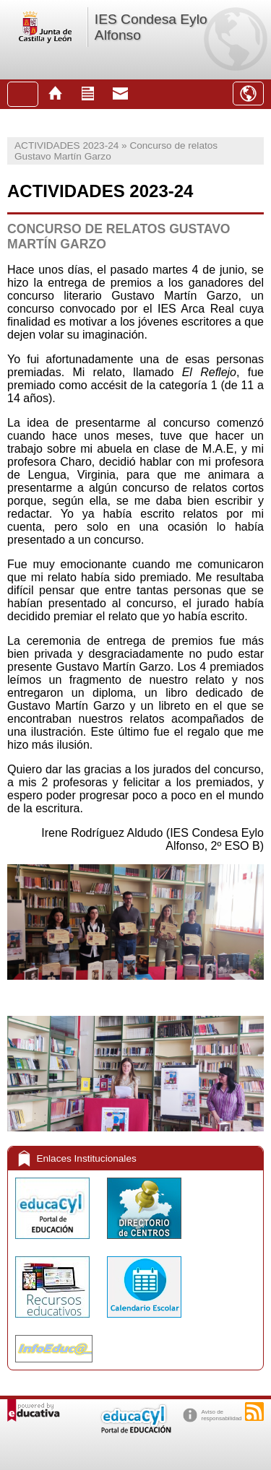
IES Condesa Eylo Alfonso (151, 27)
